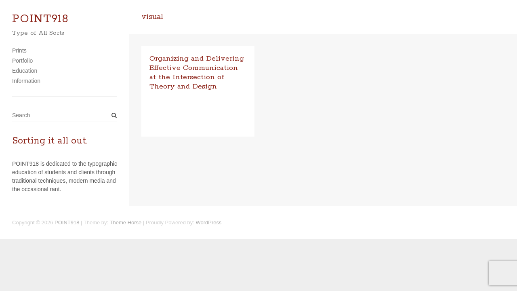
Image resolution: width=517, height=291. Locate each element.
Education (24, 70)
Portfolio (22, 60)
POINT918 (40, 19)
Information (26, 81)
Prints (19, 50)
